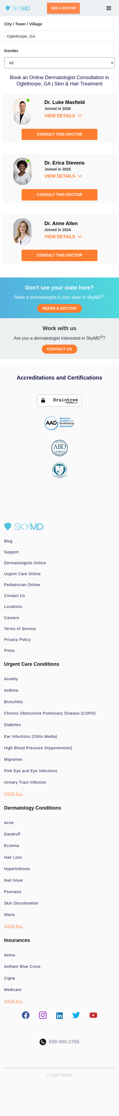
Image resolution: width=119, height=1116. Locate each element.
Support (11, 552)
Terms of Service (20, 628)
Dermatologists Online (25, 563)
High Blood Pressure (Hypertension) (38, 748)
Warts (9, 914)
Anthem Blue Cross (22, 966)
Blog (8, 541)
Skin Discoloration (21, 903)
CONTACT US (59, 349)
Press (9, 650)
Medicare (13, 989)
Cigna (9, 978)
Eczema (11, 845)
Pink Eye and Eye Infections (30, 771)
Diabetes (12, 725)
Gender (11, 50)
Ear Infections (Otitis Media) (30, 736)
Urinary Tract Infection (25, 782)
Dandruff (12, 834)
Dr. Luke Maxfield (64, 102)
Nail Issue (13, 880)
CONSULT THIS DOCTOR (59, 134)
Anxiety (11, 679)
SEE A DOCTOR (63, 8)
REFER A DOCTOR (60, 308)
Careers (11, 618)
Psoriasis (13, 892)
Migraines (13, 759)
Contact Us (14, 595)
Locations (13, 606)
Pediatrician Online (22, 585)
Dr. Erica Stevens (64, 163)
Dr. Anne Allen (61, 223)
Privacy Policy (17, 639)
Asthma (11, 690)
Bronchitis (13, 702)
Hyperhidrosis (17, 869)
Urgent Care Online (22, 574)
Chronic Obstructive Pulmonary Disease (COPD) (50, 713)
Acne (9, 822)
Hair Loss (13, 857)
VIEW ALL (13, 794)
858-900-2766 (59, 1042)
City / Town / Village (23, 24)
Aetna (9, 955)
